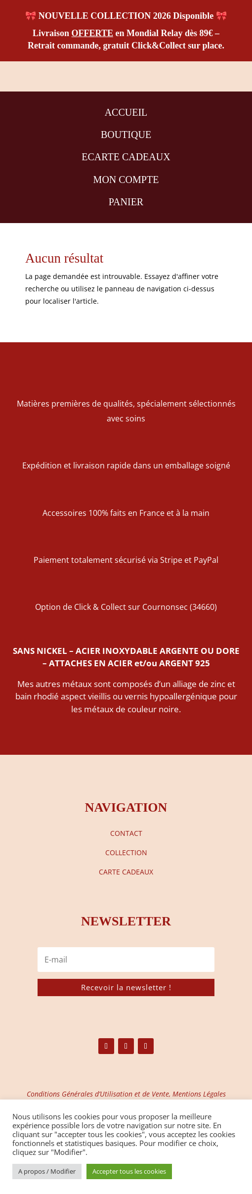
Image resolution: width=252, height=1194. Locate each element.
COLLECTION (126, 852)
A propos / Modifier (47, 1171)
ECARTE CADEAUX (126, 156)
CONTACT (126, 833)
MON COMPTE (126, 179)
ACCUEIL (126, 112)
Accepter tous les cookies (129, 1171)
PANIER (126, 201)
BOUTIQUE (126, 134)
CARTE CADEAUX (126, 871)
